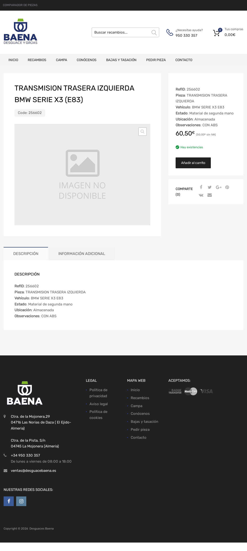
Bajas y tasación (121, 60)
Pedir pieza (156, 60)
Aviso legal (98, 404)
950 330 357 (186, 35)
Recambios (37, 60)
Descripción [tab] (25, 253)
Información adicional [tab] (81, 253)
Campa (61, 60)
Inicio (13, 60)
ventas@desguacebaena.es (33, 470)
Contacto (183, 60)
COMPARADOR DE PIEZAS (20, 5)
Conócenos (86, 60)
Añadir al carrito (193, 163)
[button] (142, 131)
